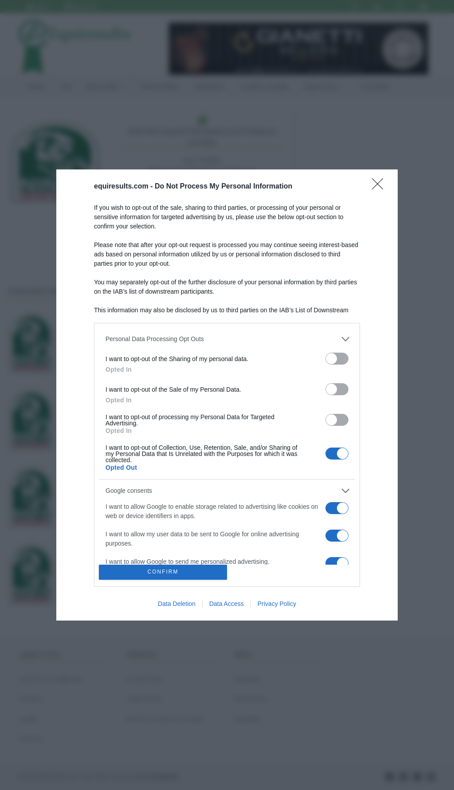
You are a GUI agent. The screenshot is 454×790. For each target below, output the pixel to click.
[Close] (380, 186)
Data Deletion (177, 603)
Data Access (226, 603)
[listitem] (227, 339)
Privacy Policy (277, 603)
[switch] (336, 359)
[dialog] (227, 395)
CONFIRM (163, 572)
